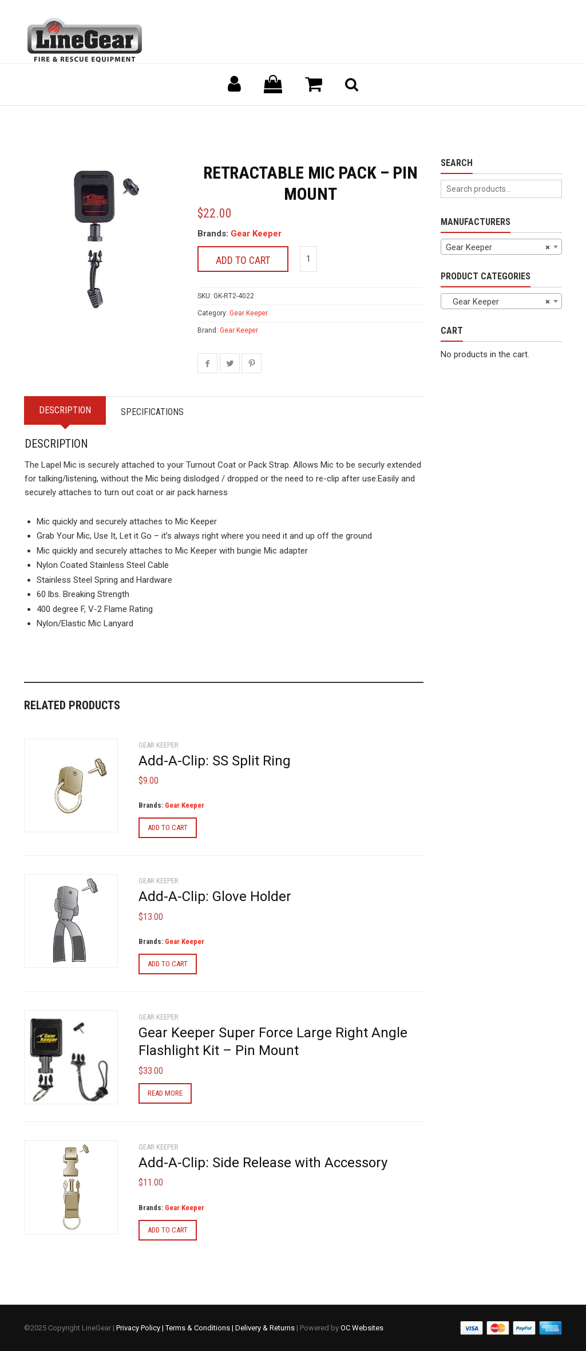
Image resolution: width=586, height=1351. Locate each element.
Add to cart (243, 260)
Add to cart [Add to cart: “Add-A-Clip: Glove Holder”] (168, 963)
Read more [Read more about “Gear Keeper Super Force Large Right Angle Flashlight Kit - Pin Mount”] (165, 1093)
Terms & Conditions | (200, 1328)
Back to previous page (79, 119)
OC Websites (361, 1328)
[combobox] (502, 247)
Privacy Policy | (140, 1328)
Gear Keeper (256, 233)
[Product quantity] (308, 259)
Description (65, 410)
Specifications (152, 411)
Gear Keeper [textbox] (498, 247)
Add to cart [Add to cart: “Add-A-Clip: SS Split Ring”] (168, 827)
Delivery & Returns (265, 1328)
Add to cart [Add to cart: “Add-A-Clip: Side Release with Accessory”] (168, 1230)
